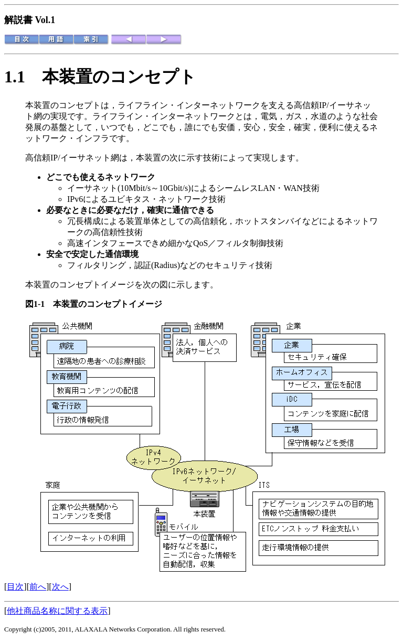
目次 (15, 586)
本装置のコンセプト (119, 76)
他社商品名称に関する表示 (57, 610)
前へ (37, 586)
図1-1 (39, 303)
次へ (60, 586)
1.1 (23, 76)
